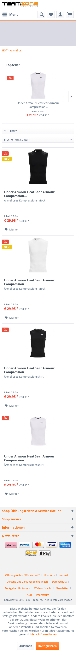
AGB (29, 595)
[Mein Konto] (60, 14)
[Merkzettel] (51, 14)
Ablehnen (25, 646)
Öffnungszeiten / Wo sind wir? (22, 575)
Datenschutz (59, 581)
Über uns (49, 575)
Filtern (10, 131)
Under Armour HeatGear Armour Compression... (38, 105)
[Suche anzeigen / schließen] (41, 14)
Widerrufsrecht (43, 588)
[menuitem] (10, 14)
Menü (10, 14)
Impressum (42, 595)
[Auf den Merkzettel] (12, 229)
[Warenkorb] (70, 14)
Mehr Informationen (43, 634)
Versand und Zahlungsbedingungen (27, 581)
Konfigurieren (47, 646)
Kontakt (63, 575)
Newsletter (62, 588)
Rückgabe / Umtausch (17, 588)
